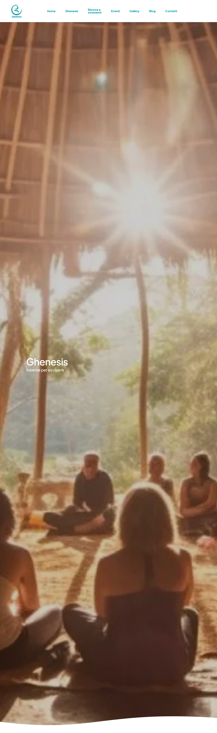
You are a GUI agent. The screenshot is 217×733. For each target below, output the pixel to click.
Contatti (171, 11)
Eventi (115, 11)
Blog (152, 11)
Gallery (135, 11)
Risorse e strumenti (94, 11)
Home (51, 11)
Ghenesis (71, 11)
